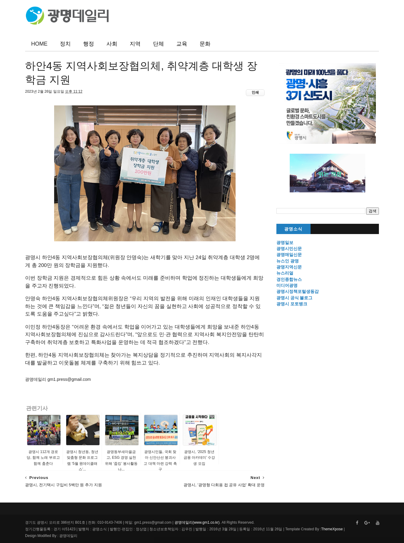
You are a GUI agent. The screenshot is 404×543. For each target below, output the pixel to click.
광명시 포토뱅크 (291, 303)
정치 (65, 44)
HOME (39, 44)
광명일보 (284, 242)
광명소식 (293, 229)
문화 (205, 44)
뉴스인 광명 (287, 261)
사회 (111, 44)
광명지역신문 (289, 267)
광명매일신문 (289, 254)
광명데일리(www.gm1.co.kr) (197, 522)
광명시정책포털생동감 (297, 291)
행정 (88, 44)
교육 (181, 44)
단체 (158, 44)
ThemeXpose (332, 529)
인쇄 (255, 92)
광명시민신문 (289, 248)
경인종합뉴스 (289, 279)
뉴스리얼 (284, 273)
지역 (135, 44)
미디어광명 (287, 285)
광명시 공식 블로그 (294, 297)
